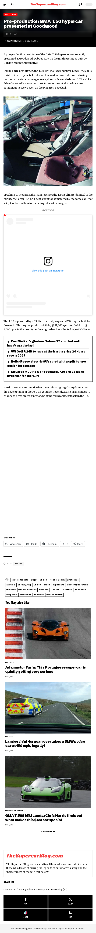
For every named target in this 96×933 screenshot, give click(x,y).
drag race (11, 594)
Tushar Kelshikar (14, 40)
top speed (80, 589)
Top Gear (39, 594)
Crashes (43, 589)
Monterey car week (77, 584)
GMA (7, 14)
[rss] (70, 915)
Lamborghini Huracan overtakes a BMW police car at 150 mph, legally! (45, 743)
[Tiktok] (25, 915)
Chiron (37, 584)
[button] (6, 4)
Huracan (11, 589)
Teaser (55, 589)
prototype (73, 580)
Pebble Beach (57, 580)
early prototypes (22, 71)
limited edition (54, 594)
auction (10, 584)
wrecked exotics (27, 589)
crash (47, 584)
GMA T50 (18, 563)
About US (8, 882)
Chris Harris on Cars (14, 810)
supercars (58, 584)
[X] (70, 901)
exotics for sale (19, 580)
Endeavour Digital (55, 928)
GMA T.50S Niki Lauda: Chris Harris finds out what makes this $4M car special (43, 817)
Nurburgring (24, 584)
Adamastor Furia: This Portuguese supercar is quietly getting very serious (45, 669)
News (14, 14)
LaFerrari (67, 589)
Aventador (25, 594)
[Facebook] (25, 901)
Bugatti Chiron (39, 580)
